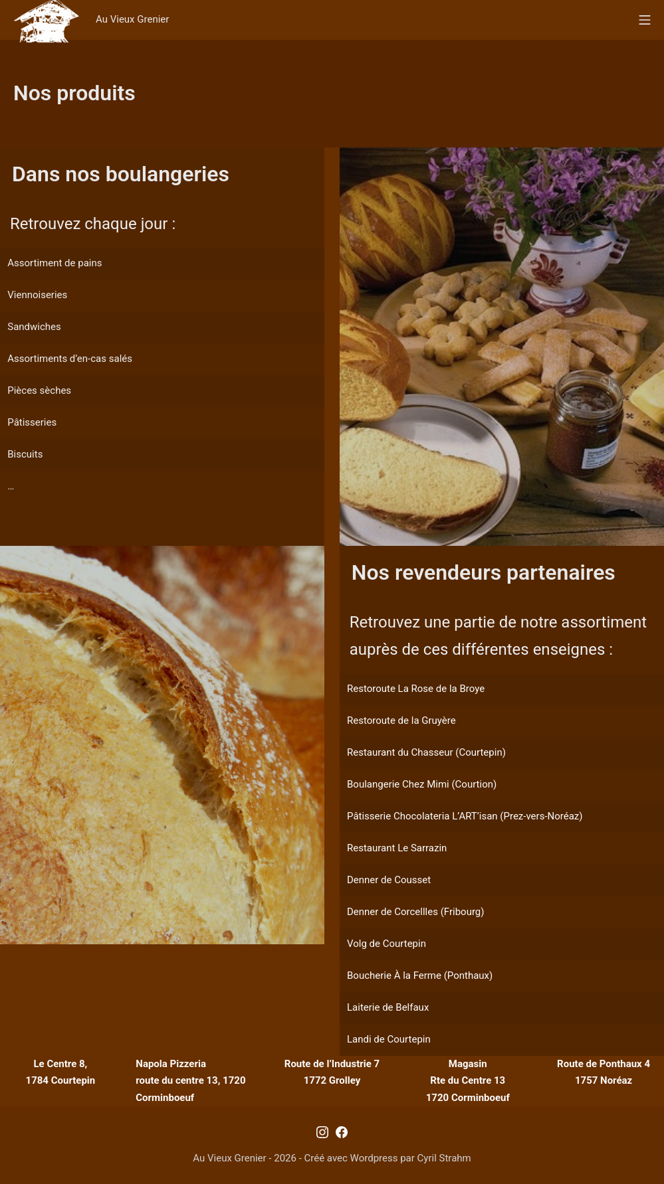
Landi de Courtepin (389, 1039)
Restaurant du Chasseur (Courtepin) (426, 752)
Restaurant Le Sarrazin (397, 848)
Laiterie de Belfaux (388, 1007)
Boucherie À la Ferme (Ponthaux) (420, 975)
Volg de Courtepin (386, 944)
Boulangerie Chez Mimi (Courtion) (422, 784)
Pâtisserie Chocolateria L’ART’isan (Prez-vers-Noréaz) (465, 816)
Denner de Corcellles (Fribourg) (415, 912)
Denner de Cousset (389, 880)
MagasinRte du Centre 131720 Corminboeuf (468, 1081)
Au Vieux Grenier (132, 19)
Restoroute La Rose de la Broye (416, 689)
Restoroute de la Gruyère (401, 720)
